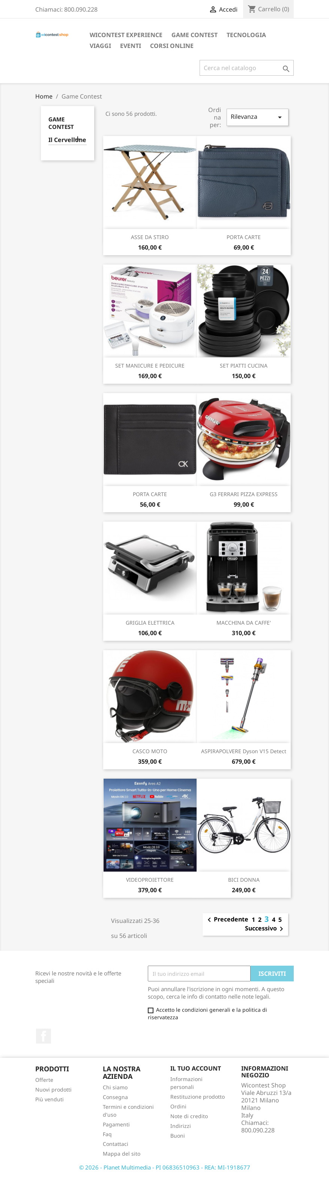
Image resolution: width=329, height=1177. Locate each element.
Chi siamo (115, 1087)
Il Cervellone (67, 140)
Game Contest (194, 35)
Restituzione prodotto (197, 1096)
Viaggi (100, 46)
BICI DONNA (244, 879)
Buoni (177, 1135)
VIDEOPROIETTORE (150, 879)
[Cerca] (247, 68)
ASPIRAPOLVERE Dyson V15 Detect (243, 751)
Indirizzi (180, 1125)
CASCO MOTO (149, 751)
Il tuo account (195, 1068)
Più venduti (49, 1099)
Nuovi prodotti (53, 1089)
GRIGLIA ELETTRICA (150, 622)
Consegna (115, 1097)
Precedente (226, 919)
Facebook (43, 1036)
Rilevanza (257, 117)
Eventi (130, 46)
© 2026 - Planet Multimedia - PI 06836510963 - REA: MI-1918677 (164, 1167)
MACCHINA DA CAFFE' (243, 622)
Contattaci (115, 1143)
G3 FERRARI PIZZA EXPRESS (244, 494)
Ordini (178, 1106)
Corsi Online (172, 46)
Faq (107, 1134)
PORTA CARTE (244, 237)
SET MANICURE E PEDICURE (150, 365)
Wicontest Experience (126, 35)
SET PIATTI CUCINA (243, 365)
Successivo (265, 928)
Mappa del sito (121, 1153)
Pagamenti (116, 1124)
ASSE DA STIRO (150, 237)
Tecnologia (246, 35)
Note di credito (189, 1116)
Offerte (44, 1079)
